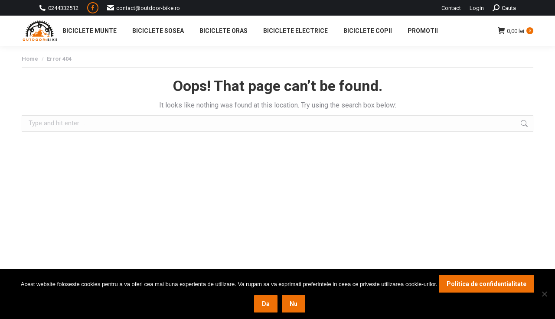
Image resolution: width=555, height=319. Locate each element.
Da (266, 303)
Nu (293, 303)
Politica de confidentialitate (486, 283)
